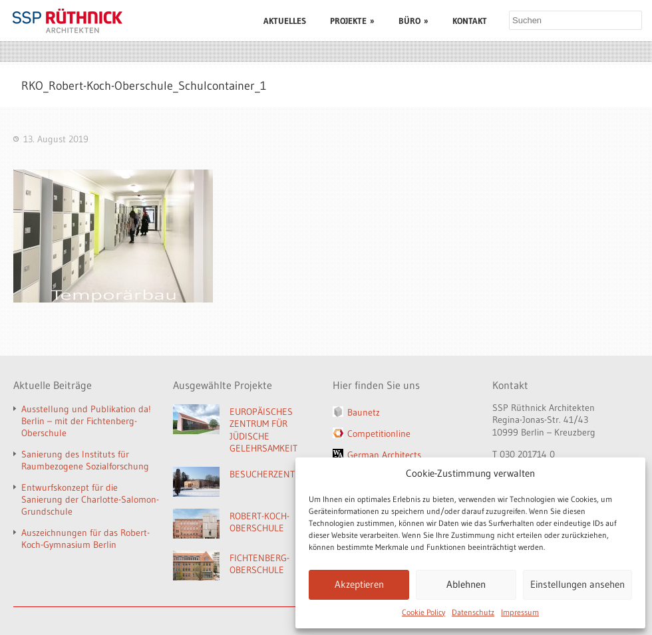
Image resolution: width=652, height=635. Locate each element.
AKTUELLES (284, 20)
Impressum (520, 612)
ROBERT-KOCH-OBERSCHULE (259, 522)
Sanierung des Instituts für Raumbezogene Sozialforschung (85, 460)
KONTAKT (469, 20)
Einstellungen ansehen (577, 584)
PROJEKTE (352, 20)
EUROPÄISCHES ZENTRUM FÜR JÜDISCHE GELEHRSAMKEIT (263, 430)
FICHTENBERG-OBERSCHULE (259, 564)
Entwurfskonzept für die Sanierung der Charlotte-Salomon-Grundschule (90, 499)
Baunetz (363, 412)
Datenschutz (473, 612)
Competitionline (378, 434)
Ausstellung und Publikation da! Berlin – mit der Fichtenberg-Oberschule (86, 421)
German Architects (384, 455)
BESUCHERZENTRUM (271, 474)
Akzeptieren (359, 584)
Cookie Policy (423, 612)
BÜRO (413, 20)
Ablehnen (466, 584)
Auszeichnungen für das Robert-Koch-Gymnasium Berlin (85, 539)
